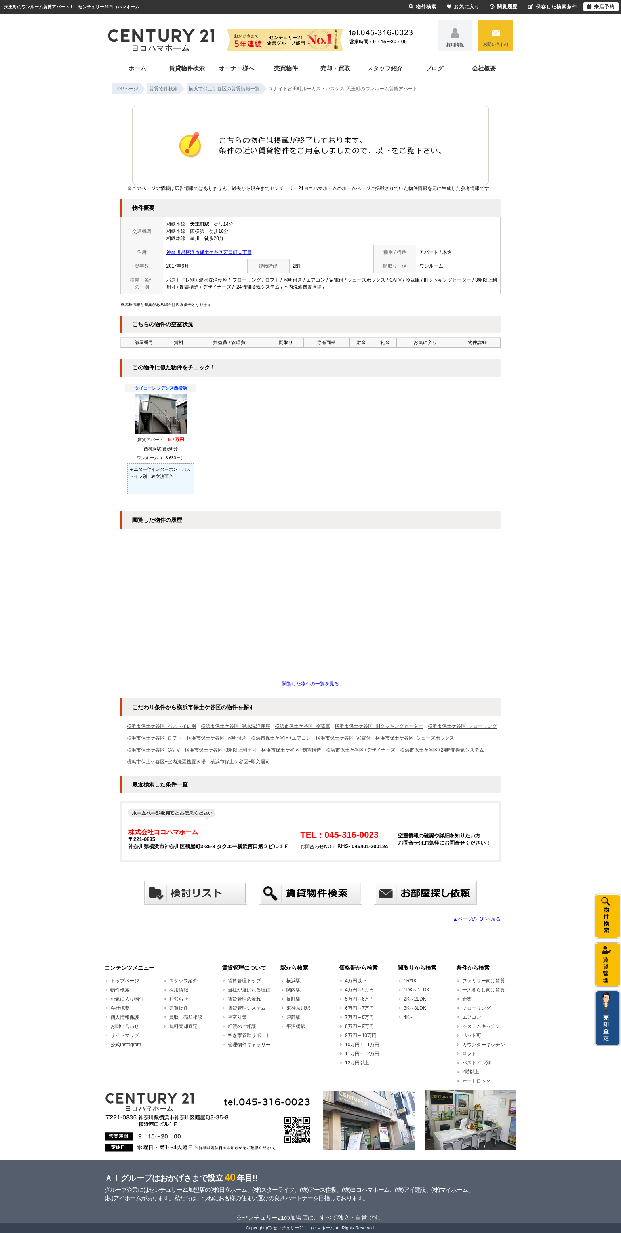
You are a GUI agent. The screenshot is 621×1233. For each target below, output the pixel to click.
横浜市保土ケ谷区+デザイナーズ (360, 750)
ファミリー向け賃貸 (483, 981)
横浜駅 (293, 981)
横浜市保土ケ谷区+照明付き (216, 738)
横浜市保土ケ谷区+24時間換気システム (442, 750)
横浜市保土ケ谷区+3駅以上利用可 (221, 750)
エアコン (471, 1017)
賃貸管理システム (247, 1008)
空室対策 (237, 1017)
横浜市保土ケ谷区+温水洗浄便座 (235, 726)
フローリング (476, 1008)
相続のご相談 (242, 1026)
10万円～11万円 (362, 1044)
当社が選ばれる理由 (249, 990)
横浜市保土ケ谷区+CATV (153, 750)
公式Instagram (125, 1044)
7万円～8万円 (359, 1017)
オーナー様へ (236, 68)
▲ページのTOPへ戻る (477, 919)
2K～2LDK (415, 999)
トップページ (124, 981)
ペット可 (471, 1035)
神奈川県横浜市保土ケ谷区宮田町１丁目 (209, 252)
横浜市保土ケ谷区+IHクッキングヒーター (379, 726)
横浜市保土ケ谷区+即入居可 (240, 762)
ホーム (137, 68)
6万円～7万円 (359, 1008)
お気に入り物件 (127, 999)
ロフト (469, 1053)
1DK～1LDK (416, 990)
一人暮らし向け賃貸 (483, 990)
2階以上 (470, 1072)
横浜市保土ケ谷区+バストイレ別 (161, 726)
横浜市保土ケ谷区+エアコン (281, 738)
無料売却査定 (183, 1026)
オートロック (476, 1081)
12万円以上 (357, 1063)
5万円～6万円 (359, 999)
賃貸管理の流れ (244, 999)
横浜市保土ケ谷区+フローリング (462, 726)
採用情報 (455, 44)
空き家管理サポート (249, 1035)
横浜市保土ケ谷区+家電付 (343, 738)
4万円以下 (356, 981)
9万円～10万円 (361, 1035)
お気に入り (463, 7)
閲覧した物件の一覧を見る (310, 684)
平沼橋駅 (295, 1026)
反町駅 (293, 999)
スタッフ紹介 (385, 68)
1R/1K (410, 981)
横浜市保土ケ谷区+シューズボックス (414, 738)
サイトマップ (124, 1035)
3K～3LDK (415, 1008)
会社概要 (484, 68)
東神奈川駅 (298, 1008)
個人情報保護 (124, 1017)
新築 (467, 999)
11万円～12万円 (362, 1053)
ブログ (434, 68)
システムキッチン (481, 1026)
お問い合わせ (496, 44)
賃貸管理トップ (244, 981)
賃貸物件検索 (187, 68)
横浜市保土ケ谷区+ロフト (154, 738)
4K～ (409, 1017)
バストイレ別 (476, 1063)
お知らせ (178, 999)
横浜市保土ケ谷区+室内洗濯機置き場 (166, 762)
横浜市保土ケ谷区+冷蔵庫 (302, 726)
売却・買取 (335, 68)
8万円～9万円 (359, 1026)
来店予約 (601, 7)
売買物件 (286, 68)
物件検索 (120, 990)
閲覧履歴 (504, 7)
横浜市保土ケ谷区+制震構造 (291, 750)
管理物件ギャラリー (249, 1044)
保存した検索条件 (552, 7)
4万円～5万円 (359, 990)
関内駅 (293, 990)
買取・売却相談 (185, 1017)
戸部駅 (293, 1017)
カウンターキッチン (483, 1044)
